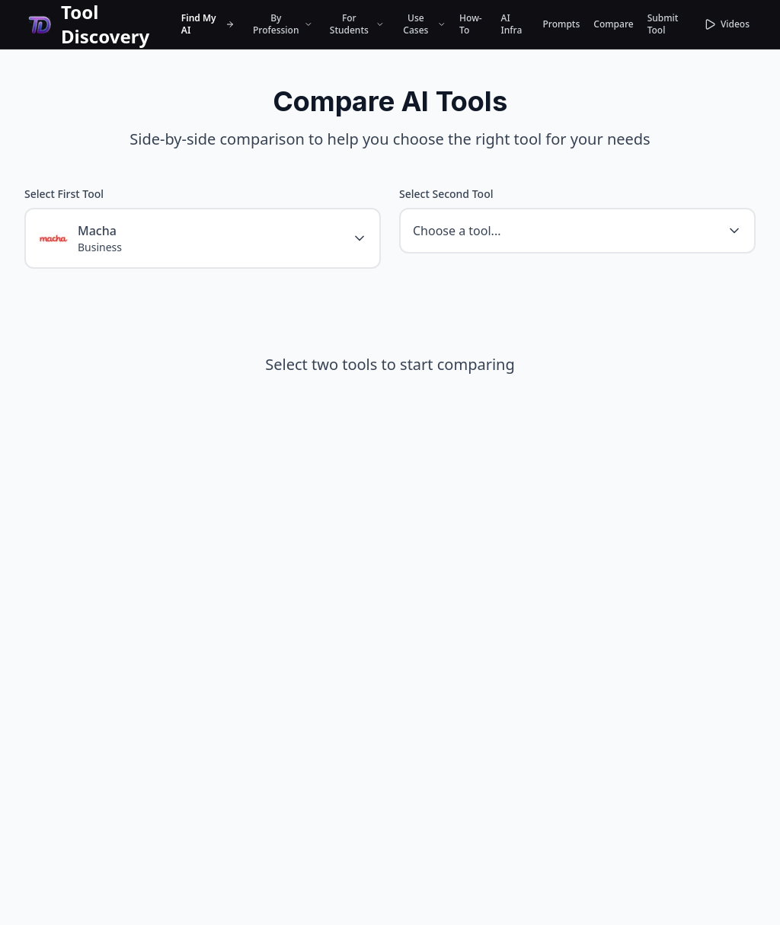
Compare (613, 24)
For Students (357, 24)
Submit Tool (663, 24)
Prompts (561, 24)
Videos (727, 24)
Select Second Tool (446, 194)
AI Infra (512, 24)
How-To (470, 24)
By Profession (282, 24)
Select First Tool (64, 194)
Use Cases (424, 24)
